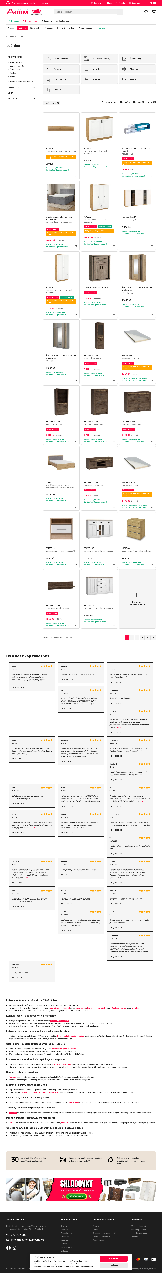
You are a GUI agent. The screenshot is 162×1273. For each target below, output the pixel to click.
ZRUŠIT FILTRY (52, 103)
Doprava (96, 3)
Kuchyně (61, 28)
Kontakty (121, 3)
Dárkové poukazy (138, 1230)
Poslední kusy (30, 21)
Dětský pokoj (35, 28)
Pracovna (49, 28)
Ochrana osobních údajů (16, 1269)
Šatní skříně (15, 69)
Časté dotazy (135, 3)
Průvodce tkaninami (139, 1233)
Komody (13, 76)
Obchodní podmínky (101, 1237)
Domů (10, 36)
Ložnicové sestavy (18, 66)
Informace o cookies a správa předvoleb (79, 1266)
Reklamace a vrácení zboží (104, 1233)
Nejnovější (125, 102)
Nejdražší (151, 102)
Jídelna (72, 28)
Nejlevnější (138, 102)
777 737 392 (18, 1234)
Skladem (13, 21)
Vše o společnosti (138, 1226)
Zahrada (101, 28)
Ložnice (22, 28)
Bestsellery (62, 21)
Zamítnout (113, 1265)
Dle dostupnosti (109, 102)
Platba (108, 3)
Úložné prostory (86, 28)
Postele (13, 73)
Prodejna (47, 21)
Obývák (11, 28)
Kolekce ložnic (16, 62)
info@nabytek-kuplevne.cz (27, 1239)
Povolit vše (113, 1259)
